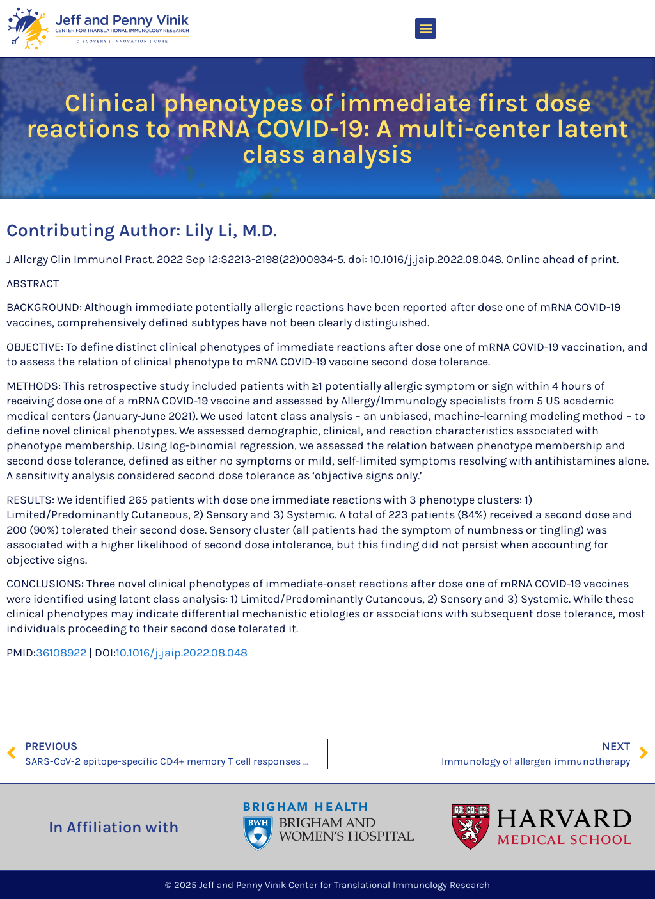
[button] (425, 28)
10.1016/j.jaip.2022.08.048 (182, 653)
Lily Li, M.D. (231, 230)
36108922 (61, 653)
